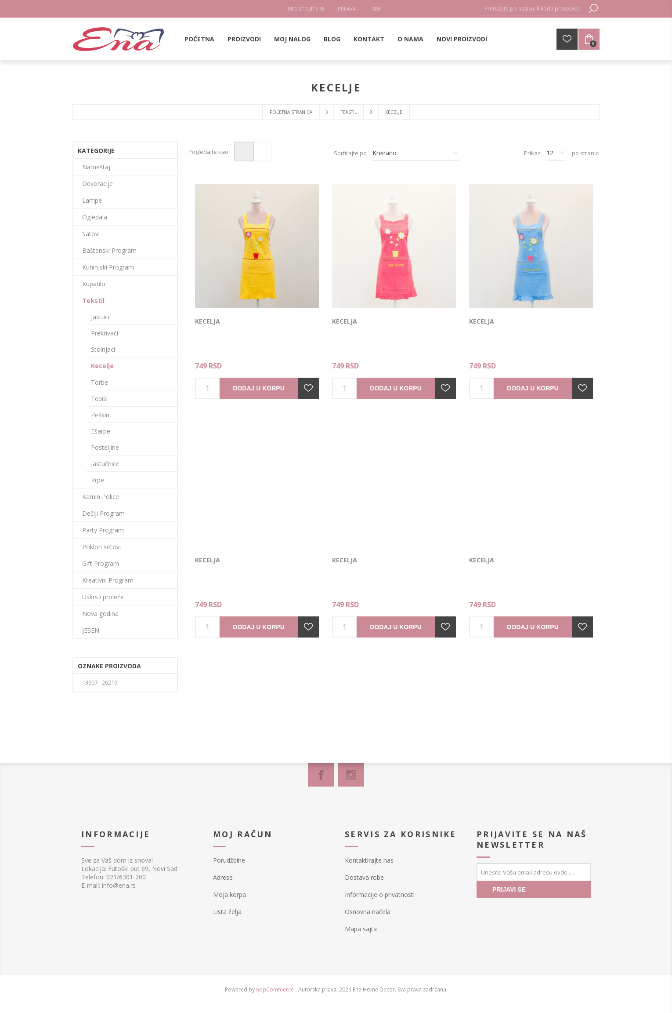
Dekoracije (97, 183)
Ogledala (94, 217)
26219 (109, 682)
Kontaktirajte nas (369, 860)
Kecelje (102, 365)
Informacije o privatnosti (380, 894)
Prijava (347, 8)
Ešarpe (100, 431)
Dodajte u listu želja (308, 388)
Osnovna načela (367, 911)
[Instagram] (351, 775)
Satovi (91, 234)
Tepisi (99, 398)
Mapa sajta (361, 929)
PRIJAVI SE (509, 889)
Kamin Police (100, 496)
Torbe (99, 382)
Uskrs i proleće (103, 597)
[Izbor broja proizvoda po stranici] (556, 153)
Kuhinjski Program (108, 267)
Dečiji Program (103, 513)
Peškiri (100, 415)
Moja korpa (229, 894)
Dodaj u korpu (258, 388)
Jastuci (100, 317)
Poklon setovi (101, 547)
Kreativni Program (108, 580)
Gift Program (100, 563)
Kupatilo (93, 284)
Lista (262, 151)
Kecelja (207, 321)
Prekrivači (104, 333)
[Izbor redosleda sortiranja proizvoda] (415, 153)
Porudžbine (229, 860)
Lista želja (227, 911)
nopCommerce (275, 989)
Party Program (103, 530)
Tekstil (93, 300)
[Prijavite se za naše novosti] (534, 872)
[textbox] (533, 8)
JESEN (90, 630)
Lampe (92, 200)
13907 (90, 682)
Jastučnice (105, 463)
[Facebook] (321, 775)
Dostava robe (364, 877)
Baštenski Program (109, 250)
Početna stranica (291, 112)
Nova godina (100, 613)
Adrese (223, 877)
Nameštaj (96, 167)
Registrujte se (306, 8)
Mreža (244, 151)
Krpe (97, 480)
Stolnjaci (103, 349)
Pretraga (593, 8)
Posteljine (105, 447)
